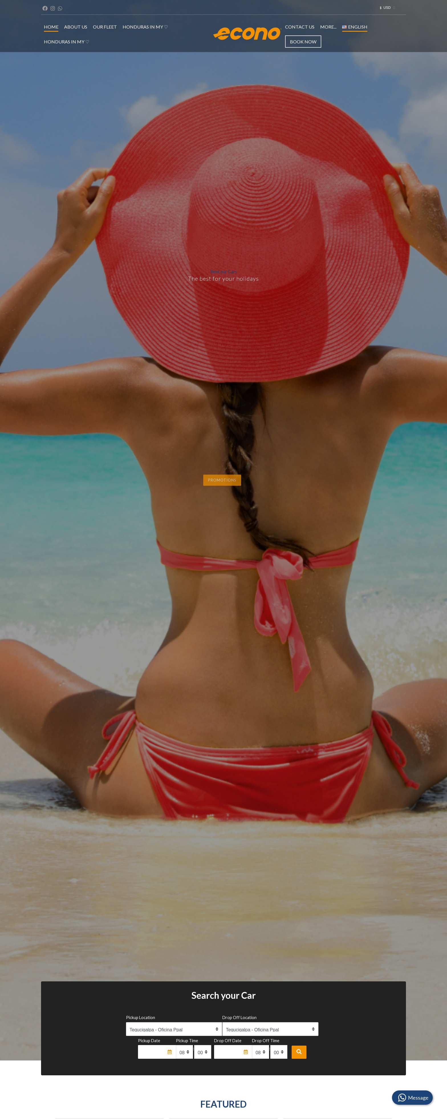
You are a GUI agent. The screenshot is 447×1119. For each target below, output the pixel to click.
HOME (51, 26)
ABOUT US (75, 26)
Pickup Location (140, 1017)
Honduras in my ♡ (145, 26)
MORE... (328, 26)
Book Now (303, 41)
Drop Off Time (265, 1040)
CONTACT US (299, 26)
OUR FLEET (105, 26)
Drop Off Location (239, 1017)
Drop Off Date (227, 1040)
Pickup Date (149, 1040)
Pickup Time (187, 1040)
